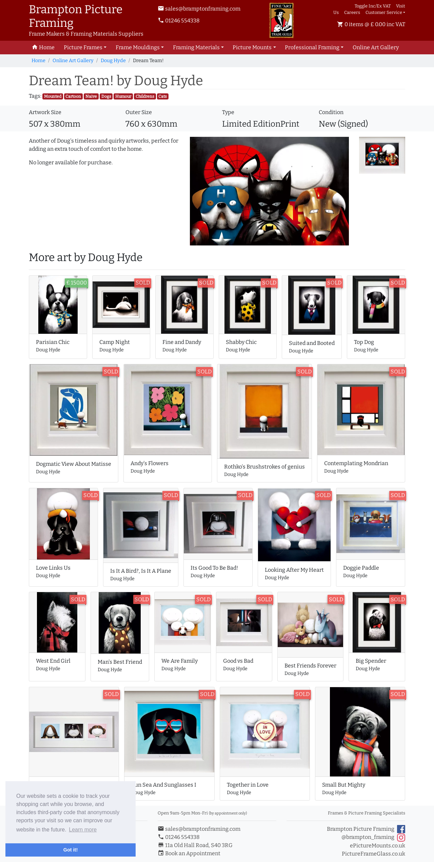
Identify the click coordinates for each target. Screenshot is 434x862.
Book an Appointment (189, 853)
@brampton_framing (373, 837)
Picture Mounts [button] (252, 47)
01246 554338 (179, 20)
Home (38, 60)
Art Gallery (376, 47)
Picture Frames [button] (83, 47)
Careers (352, 12)
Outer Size (138, 112)
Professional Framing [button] (312, 47)
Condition (331, 112)
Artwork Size (45, 112)
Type (228, 112)
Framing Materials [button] (196, 47)
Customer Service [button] (384, 12)
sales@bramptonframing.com (199, 8)
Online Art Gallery (73, 60)
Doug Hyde (113, 60)
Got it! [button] (70, 849)
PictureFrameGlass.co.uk (373, 853)
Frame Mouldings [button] (138, 47)
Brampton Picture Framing (366, 829)
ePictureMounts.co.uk (377, 845)
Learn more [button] (83, 829)
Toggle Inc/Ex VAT (373, 5)
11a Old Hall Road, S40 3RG (195, 845)
